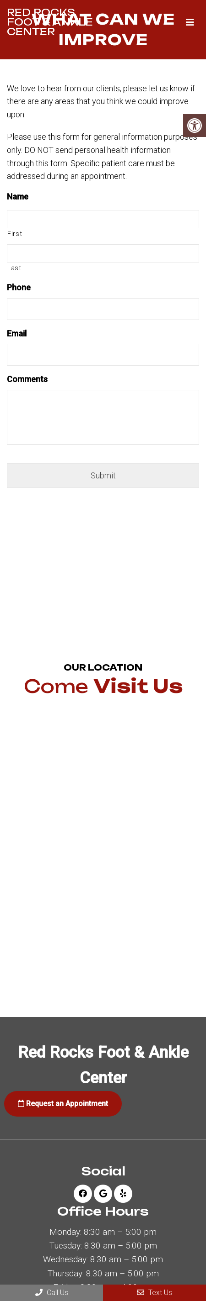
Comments (27, 379)
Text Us (154, 1292)
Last (14, 268)
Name (17, 196)
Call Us (51, 1292)
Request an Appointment (63, 1103)
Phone (19, 287)
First (14, 234)
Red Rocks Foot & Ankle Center (50, 21)
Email (17, 333)
